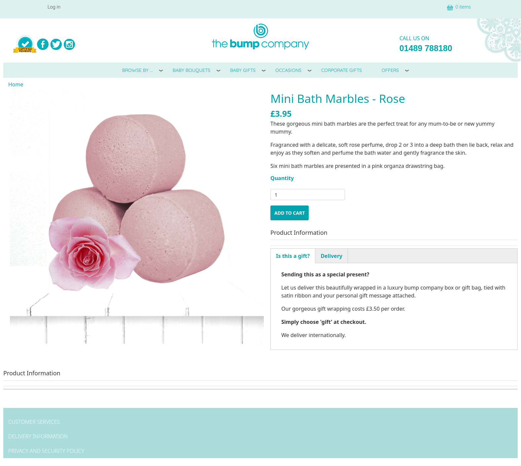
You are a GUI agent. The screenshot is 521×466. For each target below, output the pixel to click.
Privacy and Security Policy (46, 450)
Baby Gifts (243, 70)
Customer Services (34, 421)
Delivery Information (38, 436)
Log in (54, 7)
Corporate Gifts (341, 70)
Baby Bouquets (191, 70)
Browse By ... (137, 70)
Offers (390, 70)
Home (15, 84)
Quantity (282, 178)
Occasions (288, 70)
